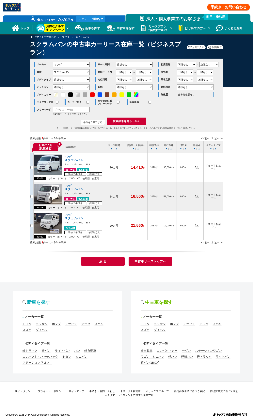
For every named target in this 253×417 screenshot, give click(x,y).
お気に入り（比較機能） (45, 146)
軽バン (46, 350)
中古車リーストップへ (150, 261)
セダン (66, 356)
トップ (25, 28)
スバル (99, 324)
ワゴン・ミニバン (152, 356)
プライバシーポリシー (51, 391)
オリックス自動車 (130, 391)
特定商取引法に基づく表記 (189, 391)
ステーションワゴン (37, 362)
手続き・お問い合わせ (228, 7)
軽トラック (30, 350)
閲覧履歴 (217, 47)
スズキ (27, 330)
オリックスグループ (157, 391)
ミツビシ (71, 324)
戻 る (102, 261)
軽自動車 (90, 350)
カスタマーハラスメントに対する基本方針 (129, 395)
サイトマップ (76, 391)
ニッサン (42, 324)
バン (77, 350)
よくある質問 (233, 28)
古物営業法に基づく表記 (224, 391)
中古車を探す (125, 28)
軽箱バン (187, 356)
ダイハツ (42, 330)
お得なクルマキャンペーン (55, 28)
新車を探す (92, 28)
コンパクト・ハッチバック (40, 356)
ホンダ (56, 324)
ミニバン (81, 356)
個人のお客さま (71, 19)
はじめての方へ (195, 28)
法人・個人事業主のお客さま (185, 17)
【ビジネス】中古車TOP (43, 37)
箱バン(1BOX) (150, 362)
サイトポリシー (24, 391)
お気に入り (198, 47)
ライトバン (62, 350)
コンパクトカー (167, 350)
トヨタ (27, 324)
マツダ (65, 37)
